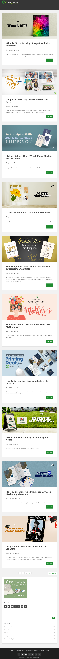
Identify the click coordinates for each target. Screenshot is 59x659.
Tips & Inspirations (23, 7)
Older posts (52, 573)
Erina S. (17, 106)
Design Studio (33, 7)
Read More (49, 60)
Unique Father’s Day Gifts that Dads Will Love (27, 100)
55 (29, 573)
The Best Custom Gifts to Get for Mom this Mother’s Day (28, 325)
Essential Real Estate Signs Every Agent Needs (27, 438)
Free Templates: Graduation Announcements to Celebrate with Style (29, 267)
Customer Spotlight (51, 7)
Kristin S (17, 50)
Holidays (6, 636)
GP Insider (41, 7)
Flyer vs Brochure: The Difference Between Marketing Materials (28, 493)
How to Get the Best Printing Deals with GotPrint (27, 382)
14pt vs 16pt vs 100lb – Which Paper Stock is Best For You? (29, 157)
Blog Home (13, 7)
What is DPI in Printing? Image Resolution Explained (28, 44)
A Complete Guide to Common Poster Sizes (28, 212)
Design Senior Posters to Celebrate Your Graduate (26, 547)
